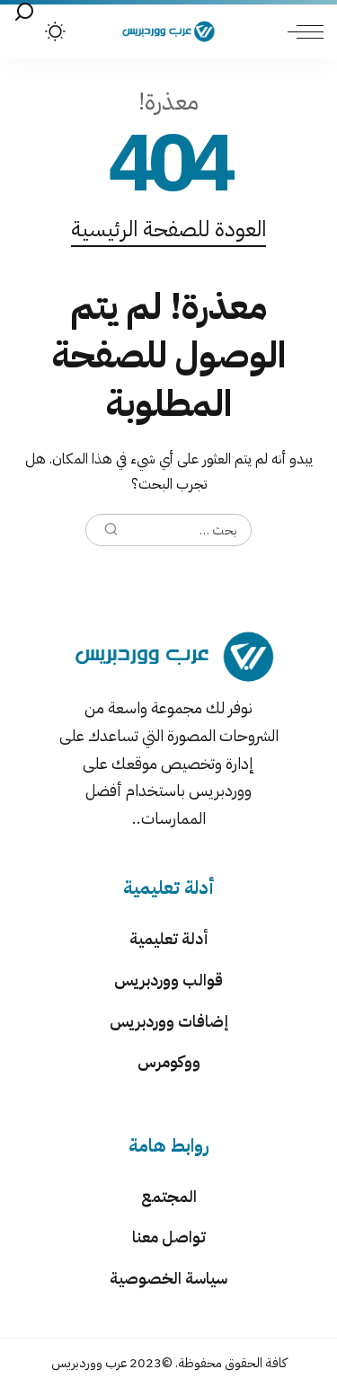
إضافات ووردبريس (169, 1021)
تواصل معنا (169, 1236)
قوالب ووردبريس (168, 979)
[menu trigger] (301, 31)
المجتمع (169, 1196)
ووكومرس (168, 1061)
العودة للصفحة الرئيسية (168, 229)
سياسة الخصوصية (168, 1278)
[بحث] (24, 12)
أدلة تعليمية (168, 938)
